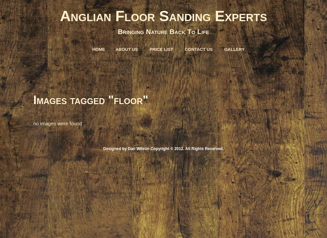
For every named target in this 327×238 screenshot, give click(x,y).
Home (98, 49)
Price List (161, 49)
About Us (127, 49)
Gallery (234, 49)
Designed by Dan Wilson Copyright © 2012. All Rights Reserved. (163, 148)
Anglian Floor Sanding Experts (163, 16)
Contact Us (199, 49)
